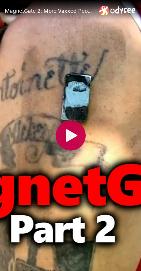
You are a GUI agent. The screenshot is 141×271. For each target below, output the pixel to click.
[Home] (117, 10)
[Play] (71, 135)
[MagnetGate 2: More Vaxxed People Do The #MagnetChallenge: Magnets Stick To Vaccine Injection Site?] (49, 11)
